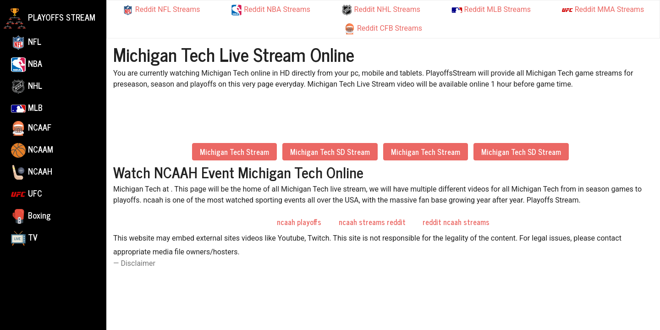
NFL (26, 42)
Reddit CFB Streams (383, 28)
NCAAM (32, 150)
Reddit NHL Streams (380, 10)
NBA (26, 64)
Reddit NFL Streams (161, 10)
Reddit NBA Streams (270, 10)
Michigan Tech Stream (234, 152)
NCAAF (31, 128)
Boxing (31, 216)
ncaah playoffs (299, 222)
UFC (26, 194)
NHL (26, 86)
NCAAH (31, 172)
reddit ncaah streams (456, 222)
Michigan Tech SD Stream (330, 152)
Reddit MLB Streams (491, 9)
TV (24, 238)
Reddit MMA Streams (603, 10)
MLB (27, 107)
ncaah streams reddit (372, 222)
